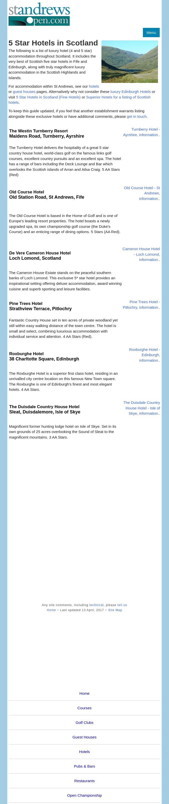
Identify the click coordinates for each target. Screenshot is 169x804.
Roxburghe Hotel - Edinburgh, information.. (144, 354)
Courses (84, 708)
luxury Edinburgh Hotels (130, 91)
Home (51, 610)
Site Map (115, 610)
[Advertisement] (29, 518)
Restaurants (84, 781)
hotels (94, 86)
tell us (122, 605)
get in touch (136, 116)
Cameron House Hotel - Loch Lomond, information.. (141, 254)
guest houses (24, 91)
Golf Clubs (84, 722)
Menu (151, 32)
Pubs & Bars (84, 766)
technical (96, 605)
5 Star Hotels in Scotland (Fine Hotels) (48, 97)
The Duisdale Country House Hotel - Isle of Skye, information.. (141, 407)
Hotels (84, 751)
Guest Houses (85, 737)
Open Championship (84, 795)
